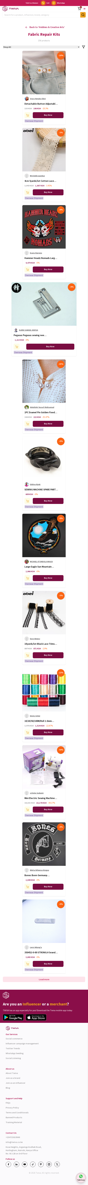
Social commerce (14, 1038)
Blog (8, 1087)
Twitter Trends (13, 1048)
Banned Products (14, 1117)
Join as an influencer (15, 1082)
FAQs (8, 1102)
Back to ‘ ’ (45, 27)
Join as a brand (13, 1078)
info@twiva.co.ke (14, 1142)
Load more (44, 979)
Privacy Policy (12, 1107)
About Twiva (12, 1073)
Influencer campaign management (22, 1043)
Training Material (14, 1122)
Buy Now (48, 115)
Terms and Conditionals (17, 1112)
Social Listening (13, 1058)
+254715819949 (13, 1137)
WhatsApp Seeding (14, 1053)
